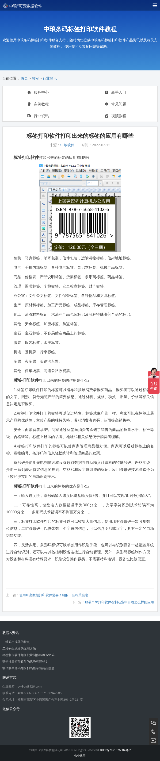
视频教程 (115, 115)
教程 (35, 78)
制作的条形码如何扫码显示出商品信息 (28, 668)
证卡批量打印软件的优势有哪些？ (25, 661)
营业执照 (80, 756)
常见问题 (115, 104)
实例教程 (38, 104)
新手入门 (115, 92)
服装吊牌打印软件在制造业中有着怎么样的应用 (119, 602)
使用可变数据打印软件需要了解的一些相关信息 (53, 595)
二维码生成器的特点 (16, 642)
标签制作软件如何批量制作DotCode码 (28, 655)
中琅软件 (67, 144)
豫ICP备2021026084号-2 (115, 750)
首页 (24, 78)
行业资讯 (50, 78)
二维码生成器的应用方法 (19, 648)
